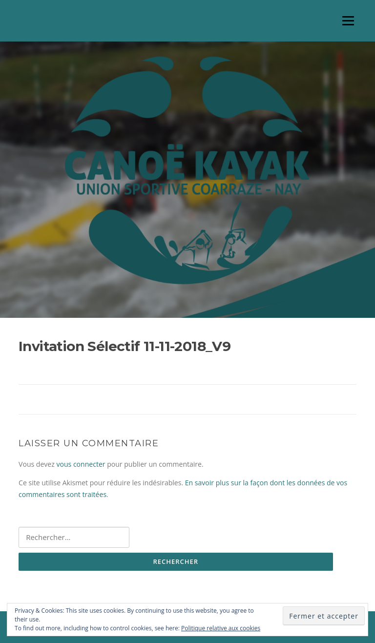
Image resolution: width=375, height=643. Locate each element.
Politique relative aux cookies (220, 628)
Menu (347, 20)
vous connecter (80, 464)
